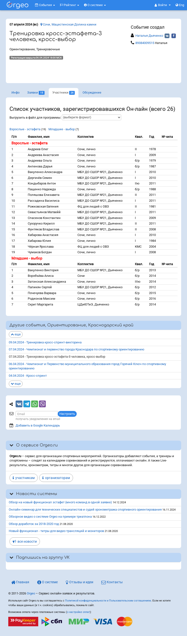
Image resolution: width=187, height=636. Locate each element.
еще (16, 334)
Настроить (67, 414)
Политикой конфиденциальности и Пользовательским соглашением (108, 600)
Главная (20, 582)
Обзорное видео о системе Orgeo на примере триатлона (50, 516)
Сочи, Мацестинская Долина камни (68, 24)
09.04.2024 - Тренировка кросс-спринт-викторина (45, 342)
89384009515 (144, 43)
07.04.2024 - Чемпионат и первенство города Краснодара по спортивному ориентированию (76, 349)
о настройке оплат (78, 612)
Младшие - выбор (61, 129)
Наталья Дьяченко (149, 35)
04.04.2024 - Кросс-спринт (28, 375)
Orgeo (31, 593)
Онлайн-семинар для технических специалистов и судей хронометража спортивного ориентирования (85, 509)
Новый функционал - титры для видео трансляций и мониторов (56, 531)
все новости (25, 541)
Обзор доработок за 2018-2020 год (34, 524)
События (45, 5)
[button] (162, 5)
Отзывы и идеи (79, 582)
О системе (95, 5)
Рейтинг (69, 5)
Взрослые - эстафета (24, 129)
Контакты (112, 582)
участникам (24, 478)
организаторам (56, 478)
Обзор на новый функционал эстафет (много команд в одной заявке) (60, 502)
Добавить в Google (38, 425)
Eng (180, 5)
